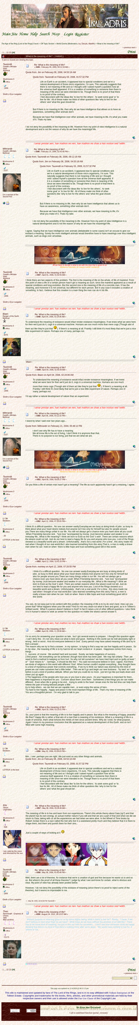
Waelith (91, 44)
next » (133, 48)
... (5, 52)
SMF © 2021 (86, 1004)
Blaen (5, 314)
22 (7, 52)
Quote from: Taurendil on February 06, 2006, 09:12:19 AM (53, 157)
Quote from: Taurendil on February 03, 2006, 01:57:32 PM (61, 77)
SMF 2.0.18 (73, 1004)
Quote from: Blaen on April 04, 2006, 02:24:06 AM (50, 375)
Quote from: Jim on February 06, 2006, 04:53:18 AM (51, 72)
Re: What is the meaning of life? (49, 65)
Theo (5, 911)
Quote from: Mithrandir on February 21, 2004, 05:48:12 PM (53, 426)
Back (88, 1017)
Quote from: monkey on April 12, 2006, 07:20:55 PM (51, 566)
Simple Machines (101, 1004)
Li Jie (5, 518)
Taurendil (7, 64)
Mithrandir (7, 149)
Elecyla (84, 44)
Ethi (5, 805)
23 (10, 52)
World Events (61, 44)
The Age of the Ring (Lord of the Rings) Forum (20, 44)
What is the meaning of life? (108, 44)
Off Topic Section (47, 44)
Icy (79, 44)
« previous (127, 48)
